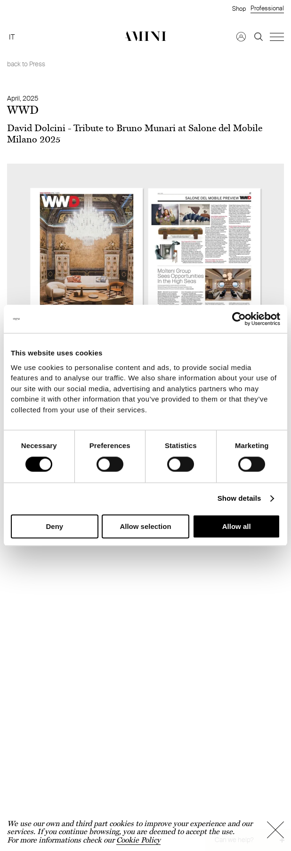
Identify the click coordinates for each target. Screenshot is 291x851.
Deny (54, 527)
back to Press (26, 64)
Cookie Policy (138, 839)
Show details (239, 499)
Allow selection (145, 527)
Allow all (236, 527)
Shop (239, 8)
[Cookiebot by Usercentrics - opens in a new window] (239, 319)
